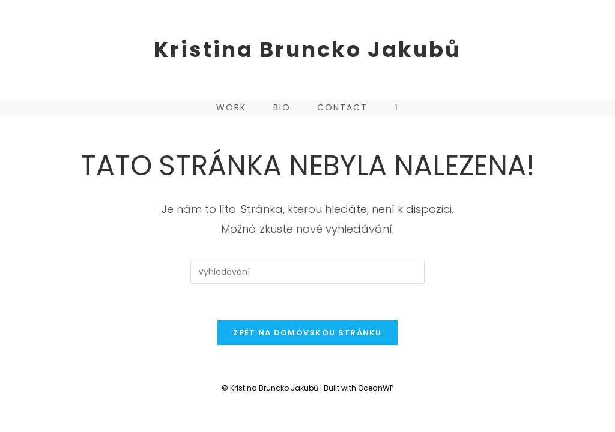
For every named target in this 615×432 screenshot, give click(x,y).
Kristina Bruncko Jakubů (307, 49)
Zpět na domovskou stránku (307, 332)
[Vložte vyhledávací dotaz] (307, 272)
